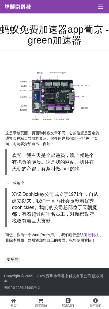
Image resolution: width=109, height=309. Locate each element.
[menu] (100, 7)
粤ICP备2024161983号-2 (22, 288)
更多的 (12, 259)
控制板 (93, 235)
